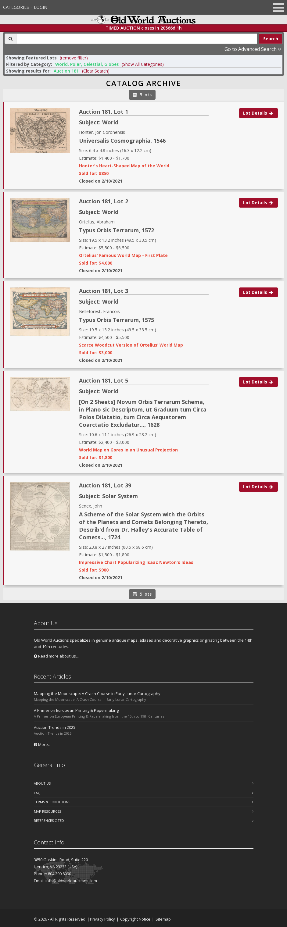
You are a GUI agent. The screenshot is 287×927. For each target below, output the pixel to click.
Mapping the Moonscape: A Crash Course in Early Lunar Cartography (97, 693)
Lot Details (258, 113)
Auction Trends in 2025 (54, 727)
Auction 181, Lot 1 (103, 111)
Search (270, 38)
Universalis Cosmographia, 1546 (122, 140)
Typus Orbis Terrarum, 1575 (116, 319)
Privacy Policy (102, 919)
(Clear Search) (95, 71)
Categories (16, 7)
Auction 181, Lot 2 (103, 201)
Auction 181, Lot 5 (103, 380)
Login (40, 7)
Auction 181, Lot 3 (103, 290)
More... (42, 744)
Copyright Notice (135, 919)
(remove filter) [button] (74, 58)
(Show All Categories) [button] (143, 64)
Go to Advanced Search (252, 49)
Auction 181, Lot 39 (105, 485)
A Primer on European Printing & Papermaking (76, 710)
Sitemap (163, 919)
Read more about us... (56, 656)
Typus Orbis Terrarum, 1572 (116, 230)
